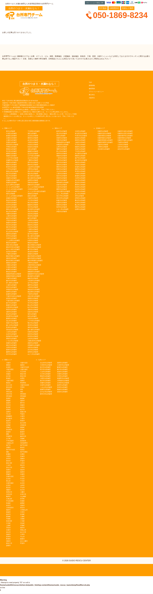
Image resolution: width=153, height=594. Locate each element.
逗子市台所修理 (33, 283)
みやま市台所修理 (46, 392)
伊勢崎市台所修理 (34, 345)
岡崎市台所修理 (80, 156)
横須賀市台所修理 (34, 276)
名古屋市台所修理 (81, 153)
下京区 (22, 481)
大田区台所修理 (33, 142)
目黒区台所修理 (11, 142)
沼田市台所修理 (33, 347)
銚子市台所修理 (11, 303)
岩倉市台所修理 (61, 185)
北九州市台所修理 (46, 363)
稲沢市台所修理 (61, 176)
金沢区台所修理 (11, 251)
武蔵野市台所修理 (12, 160)
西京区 (8, 487)
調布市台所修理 (33, 164)
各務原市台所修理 (62, 144)
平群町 (8, 519)
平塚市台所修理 (11, 278)
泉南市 (8, 432)
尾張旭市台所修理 (62, 182)
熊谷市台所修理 (11, 200)
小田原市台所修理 (34, 280)
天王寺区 (23, 371)
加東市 (8, 470)
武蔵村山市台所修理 (13, 180)
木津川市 (23, 494)
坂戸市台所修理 (33, 234)
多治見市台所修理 (81, 133)
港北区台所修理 (33, 251)
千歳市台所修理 (123, 142)
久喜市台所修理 (33, 227)
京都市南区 (10, 483)
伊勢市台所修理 (80, 198)
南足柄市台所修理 (34, 292)
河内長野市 (24, 443)
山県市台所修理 (61, 147)
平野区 (22, 387)
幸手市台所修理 (11, 236)
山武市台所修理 (33, 338)
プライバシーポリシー (96, 91)
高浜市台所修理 (80, 182)
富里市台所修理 (33, 334)
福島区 (22, 365)
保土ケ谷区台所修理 (13, 249)
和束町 (8, 503)
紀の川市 (23, 532)
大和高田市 (10, 507)
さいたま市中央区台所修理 (36, 191)
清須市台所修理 (80, 189)
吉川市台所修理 (33, 238)
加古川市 (9, 467)
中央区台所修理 (11, 133)
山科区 (22, 485)
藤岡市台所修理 (11, 352)
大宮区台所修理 (33, 189)
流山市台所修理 (11, 321)
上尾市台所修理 (11, 216)
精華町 (22, 503)
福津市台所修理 (62, 385)
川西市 (8, 456)
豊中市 (22, 403)
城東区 (22, 380)
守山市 (22, 536)
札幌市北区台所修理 (104, 133)
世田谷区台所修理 (12, 144)
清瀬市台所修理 (11, 178)
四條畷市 (9, 416)
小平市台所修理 (11, 169)
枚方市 (22, 409)
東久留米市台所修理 (34, 178)
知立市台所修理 (80, 180)
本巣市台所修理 (80, 149)
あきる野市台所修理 (13, 185)
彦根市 (8, 545)
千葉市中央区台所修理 (13, 296)
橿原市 (8, 510)
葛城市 (8, 512)
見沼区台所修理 (11, 191)
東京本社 (92, 95)
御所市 (22, 528)
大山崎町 (23, 496)
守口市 (8, 414)
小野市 (22, 467)
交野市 (8, 412)
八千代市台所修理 (34, 321)
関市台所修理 (60, 136)
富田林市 (23, 441)
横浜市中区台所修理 (13, 247)
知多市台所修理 (61, 180)
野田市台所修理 (11, 309)
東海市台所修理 (61, 178)
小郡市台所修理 (45, 378)
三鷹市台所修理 (33, 160)
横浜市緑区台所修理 (34, 256)
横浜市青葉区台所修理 (35, 260)
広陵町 (22, 525)
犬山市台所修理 (61, 171)
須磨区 (8, 447)
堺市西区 (23, 394)
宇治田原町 (10, 501)
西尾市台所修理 (61, 169)
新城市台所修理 (80, 176)
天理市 (22, 512)
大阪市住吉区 (24, 385)
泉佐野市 (9, 429)
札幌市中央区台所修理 (125, 131)
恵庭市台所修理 (103, 144)
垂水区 (22, 447)
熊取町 (22, 427)
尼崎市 (22, 458)
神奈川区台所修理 (12, 245)
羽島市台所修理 (61, 140)
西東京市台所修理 (34, 185)
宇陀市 (8, 528)
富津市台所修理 (11, 327)
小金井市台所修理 (34, 167)
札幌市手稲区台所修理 (125, 140)
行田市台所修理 (11, 202)
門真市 (22, 414)
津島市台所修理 (80, 162)
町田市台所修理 (11, 167)
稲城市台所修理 (11, 182)
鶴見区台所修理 (33, 243)
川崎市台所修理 (33, 263)
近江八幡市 (24, 541)
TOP (90, 82)
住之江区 (9, 385)
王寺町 (8, 523)
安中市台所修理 (11, 354)
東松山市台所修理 (12, 209)
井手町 (22, 499)
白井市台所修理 (11, 334)
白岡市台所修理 (33, 240)
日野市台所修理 (33, 169)
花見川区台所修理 (34, 296)
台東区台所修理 (11, 138)
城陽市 (8, 490)
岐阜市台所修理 (61, 131)
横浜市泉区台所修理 (13, 260)
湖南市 (8, 541)
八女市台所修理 (45, 371)
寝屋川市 (23, 412)
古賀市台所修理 (45, 385)
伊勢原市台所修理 (12, 289)
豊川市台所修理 (61, 162)
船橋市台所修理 (11, 305)
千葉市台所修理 (33, 294)
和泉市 (22, 421)
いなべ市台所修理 (62, 209)
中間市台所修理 (62, 376)
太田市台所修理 (11, 347)
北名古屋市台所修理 (63, 191)
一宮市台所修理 (61, 158)
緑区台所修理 (32, 196)
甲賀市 (22, 543)
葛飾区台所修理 (11, 156)
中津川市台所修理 (81, 136)
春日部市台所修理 (34, 209)
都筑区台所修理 (11, 263)
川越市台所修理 (33, 198)
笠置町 (22, 501)
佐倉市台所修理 (33, 312)
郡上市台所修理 (61, 151)
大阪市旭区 (10, 380)
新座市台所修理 (33, 225)
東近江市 (9, 543)
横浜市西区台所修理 (34, 245)
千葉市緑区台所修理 (13, 300)
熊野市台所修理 (80, 207)
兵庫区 (22, 454)
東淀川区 (23, 376)
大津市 (22, 534)
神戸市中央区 (10, 449)
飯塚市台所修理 (62, 367)
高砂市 (22, 470)
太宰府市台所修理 (63, 383)
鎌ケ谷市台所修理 (12, 325)
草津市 (8, 536)
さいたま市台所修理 (13, 187)
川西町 (22, 519)
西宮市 (8, 461)
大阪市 (8, 363)
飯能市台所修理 (33, 205)
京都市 (22, 474)
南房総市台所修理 (12, 336)
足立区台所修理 (33, 153)
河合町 (22, 523)
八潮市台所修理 (33, 229)
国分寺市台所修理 (34, 171)
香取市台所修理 (11, 338)
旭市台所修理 (32, 314)
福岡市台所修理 (62, 363)
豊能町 (8, 400)
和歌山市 (23, 530)
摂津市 (8, 409)
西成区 (8, 389)
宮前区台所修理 (33, 269)
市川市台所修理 (33, 303)
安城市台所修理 (80, 167)
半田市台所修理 (61, 160)
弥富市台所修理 (80, 191)
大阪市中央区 (24, 367)
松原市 (22, 434)
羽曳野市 (9, 436)
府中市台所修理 (33, 162)
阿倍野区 (23, 383)
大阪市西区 (10, 369)
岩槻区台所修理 (11, 198)
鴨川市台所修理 (33, 323)
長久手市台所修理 (62, 196)
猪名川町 (9, 463)
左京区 (8, 478)
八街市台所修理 (11, 332)
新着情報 (92, 85)
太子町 (8, 438)
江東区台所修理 (11, 140)
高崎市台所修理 (33, 343)
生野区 (22, 378)
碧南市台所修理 (61, 164)
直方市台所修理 (45, 367)
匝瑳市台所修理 (33, 336)
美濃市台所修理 (61, 138)
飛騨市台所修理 (61, 149)
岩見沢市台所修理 (124, 149)
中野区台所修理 (11, 147)
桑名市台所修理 (80, 200)
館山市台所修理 (33, 305)
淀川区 (8, 376)
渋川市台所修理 (33, 349)
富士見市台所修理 (12, 231)
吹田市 (22, 407)
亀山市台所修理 (80, 205)
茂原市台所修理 (33, 309)
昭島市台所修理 (11, 164)
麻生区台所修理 (11, 271)
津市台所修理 (79, 196)
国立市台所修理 (11, 173)
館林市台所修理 (11, 349)
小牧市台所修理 (80, 173)
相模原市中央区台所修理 (36, 274)
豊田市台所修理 (61, 167)
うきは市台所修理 (46, 387)
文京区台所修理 (33, 136)
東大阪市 (9, 418)
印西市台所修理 (33, 332)
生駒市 (22, 505)
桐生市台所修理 (11, 345)
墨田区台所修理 (33, 138)
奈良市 (8, 505)
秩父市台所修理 (33, 202)
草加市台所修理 (33, 216)
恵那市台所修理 (80, 140)
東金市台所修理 (11, 314)
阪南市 (22, 432)
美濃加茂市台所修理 (63, 142)
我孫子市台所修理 (12, 323)
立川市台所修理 (33, 158)
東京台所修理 (10, 131)
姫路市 (8, 472)
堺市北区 (9, 392)
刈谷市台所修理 (80, 164)
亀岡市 (8, 496)
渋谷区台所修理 (33, 144)
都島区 (8, 365)
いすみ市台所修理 (12, 341)
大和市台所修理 (33, 287)
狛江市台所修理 (11, 176)
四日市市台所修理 (62, 198)
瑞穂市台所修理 (80, 147)
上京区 (22, 476)
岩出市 (8, 532)
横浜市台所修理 (11, 243)
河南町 (22, 438)
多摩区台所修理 (11, 269)
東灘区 (8, 454)
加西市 (22, 472)
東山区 (8, 481)
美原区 (8, 398)
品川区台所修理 (33, 140)
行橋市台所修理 (62, 374)
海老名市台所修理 (34, 289)
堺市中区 (9, 394)
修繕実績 (92, 88)
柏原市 (8, 421)
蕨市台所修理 (32, 218)
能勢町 (22, 398)
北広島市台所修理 (104, 149)
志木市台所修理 (33, 222)
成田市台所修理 (11, 312)
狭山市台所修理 (11, 211)
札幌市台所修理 (103, 131)
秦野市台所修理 (33, 285)
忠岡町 (8, 425)
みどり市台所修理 (34, 354)
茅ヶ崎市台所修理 (12, 283)
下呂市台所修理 (80, 151)
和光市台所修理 (11, 225)
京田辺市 (9, 494)
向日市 (22, 490)
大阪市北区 (24, 363)
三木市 (8, 465)
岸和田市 (23, 425)
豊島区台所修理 (11, 149)
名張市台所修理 (80, 202)
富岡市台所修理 (33, 352)
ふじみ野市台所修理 (13, 240)
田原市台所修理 (80, 187)
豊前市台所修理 (45, 376)
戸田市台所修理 (11, 220)
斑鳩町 (8, 516)
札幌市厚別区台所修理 (105, 140)
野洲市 (8, 539)
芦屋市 (22, 461)
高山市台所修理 (61, 133)
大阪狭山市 (10, 443)
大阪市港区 (24, 369)
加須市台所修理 (11, 207)
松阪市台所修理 (61, 200)
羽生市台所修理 (33, 211)
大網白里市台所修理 (34, 341)
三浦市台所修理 (11, 285)
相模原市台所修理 (34, 271)
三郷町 (22, 516)
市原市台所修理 (33, 318)
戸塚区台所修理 (11, 254)
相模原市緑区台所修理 (13, 274)
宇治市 (22, 487)
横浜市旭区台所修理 (13, 256)
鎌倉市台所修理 (33, 278)
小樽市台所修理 (103, 147)
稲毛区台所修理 (11, 298)
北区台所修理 (32, 149)
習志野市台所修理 (12, 316)
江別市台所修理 (123, 144)
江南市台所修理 (61, 173)
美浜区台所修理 (33, 300)
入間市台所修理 (33, 220)
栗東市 (22, 539)
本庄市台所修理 (33, 207)
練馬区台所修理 (11, 153)
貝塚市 (8, 427)
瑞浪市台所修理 (80, 138)
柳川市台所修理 (62, 369)
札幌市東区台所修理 (104, 136)
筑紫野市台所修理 (63, 378)
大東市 (22, 416)
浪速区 (8, 374)
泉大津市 (23, 423)
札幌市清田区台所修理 (105, 142)
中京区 (22, 478)
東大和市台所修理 (34, 176)
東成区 (8, 378)
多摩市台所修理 (33, 180)
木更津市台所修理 (12, 307)
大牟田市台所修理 (46, 365)
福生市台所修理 (33, 173)
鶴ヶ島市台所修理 (34, 236)
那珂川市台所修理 (46, 394)
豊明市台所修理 (80, 185)
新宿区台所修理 (11, 136)
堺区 (21, 392)
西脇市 (8, 474)
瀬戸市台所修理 (80, 158)
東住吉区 (9, 387)
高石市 (8, 423)
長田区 (22, 449)
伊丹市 (8, 458)
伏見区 (8, 485)
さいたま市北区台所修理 (14, 189)
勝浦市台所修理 (11, 318)
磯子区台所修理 (33, 249)
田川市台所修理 (45, 369)
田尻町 (22, 429)
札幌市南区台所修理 (104, 138)
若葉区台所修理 (33, 298)
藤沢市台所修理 (11, 280)
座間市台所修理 (11, 292)
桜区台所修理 (10, 193)
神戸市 (8, 445)
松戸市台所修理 (33, 307)
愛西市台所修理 (61, 189)
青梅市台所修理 (11, 162)
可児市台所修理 (80, 144)
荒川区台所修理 (11, 151)
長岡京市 (9, 492)
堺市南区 (23, 396)
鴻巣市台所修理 (11, 214)
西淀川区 (23, 374)
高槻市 (22, 405)
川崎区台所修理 (11, 265)
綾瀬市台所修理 (11, 294)
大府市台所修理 (80, 178)
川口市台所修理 (33, 200)
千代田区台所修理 (34, 131)
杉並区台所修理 (33, 147)
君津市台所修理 (33, 325)
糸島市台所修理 (62, 392)
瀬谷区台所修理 (11, 258)
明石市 (22, 465)
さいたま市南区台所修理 (14, 196)
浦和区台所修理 (33, 193)
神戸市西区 (24, 452)
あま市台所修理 (80, 193)
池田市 (22, 400)
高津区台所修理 (33, 267)
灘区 (7, 452)
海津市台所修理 (61, 153)
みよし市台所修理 (62, 193)
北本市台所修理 (11, 229)
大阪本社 (92, 98)
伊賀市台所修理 (61, 211)
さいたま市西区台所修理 (36, 187)
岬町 (7, 434)
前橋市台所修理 (11, 343)
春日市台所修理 (45, 380)
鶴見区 (8, 383)
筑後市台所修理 (62, 371)
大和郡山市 (24, 510)
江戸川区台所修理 (34, 156)
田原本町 (9, 521)
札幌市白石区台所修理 (125, 133)
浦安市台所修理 (33, 327)
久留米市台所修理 (63, 365)
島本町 (8, 407)
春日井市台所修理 (81, 160)
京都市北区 (10, 476)
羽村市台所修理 (33, 182)
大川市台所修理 (45, 374)
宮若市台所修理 (62, 387)
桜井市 (8, 514)
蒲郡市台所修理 (80, 169)
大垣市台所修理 (80, 131)
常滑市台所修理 (80, 171)
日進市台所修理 (61, 187)
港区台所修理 (32, 133)
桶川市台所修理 (11, 227)
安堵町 (22, 514)
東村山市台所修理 (12, 171)
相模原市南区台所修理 (13, 276)
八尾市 (22, 418)
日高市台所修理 (11, 238)
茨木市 (8, 405)
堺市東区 (9, 396)
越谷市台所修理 (11, 218)
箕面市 (8, 403)
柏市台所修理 (32, 316)
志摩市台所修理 (80, 209)
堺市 (21, 389)
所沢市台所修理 (11, 205)
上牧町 (8, 525)
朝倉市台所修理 (62, 389)
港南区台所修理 (33, 254)
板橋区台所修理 (33, 151)
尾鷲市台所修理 (61, 205)
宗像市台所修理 (45, 383)
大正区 (8, 371)
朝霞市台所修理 (11, 222)
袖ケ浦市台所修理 (34, 329)
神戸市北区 (24, 445)
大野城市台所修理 (63, 380)
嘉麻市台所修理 (45, 389)
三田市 (22, 463)
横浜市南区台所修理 (34, 247)
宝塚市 (22, 456)
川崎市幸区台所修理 (34, 265)
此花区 (8, 367)
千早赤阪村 (10, 441)
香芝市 (22, 507)
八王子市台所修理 (12, 158)
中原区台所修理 (11, 267)
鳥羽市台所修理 (61, 207)
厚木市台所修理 (11, 287)
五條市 (8, 530)
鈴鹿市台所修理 (61, 202)
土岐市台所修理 (80, 142)
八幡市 (22, 492)
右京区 (22, 483)
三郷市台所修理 (33, 231)
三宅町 (22, 521)
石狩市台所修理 (123, 147)
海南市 (8, 534)
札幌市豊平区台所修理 (125, 136)
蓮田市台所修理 (11, 234)
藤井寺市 (23, 436)
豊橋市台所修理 (61, 156)
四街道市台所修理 (12, 329)
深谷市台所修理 (33, 214)
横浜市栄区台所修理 (34, 258)
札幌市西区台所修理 (124, 138)
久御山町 (9, 499)
